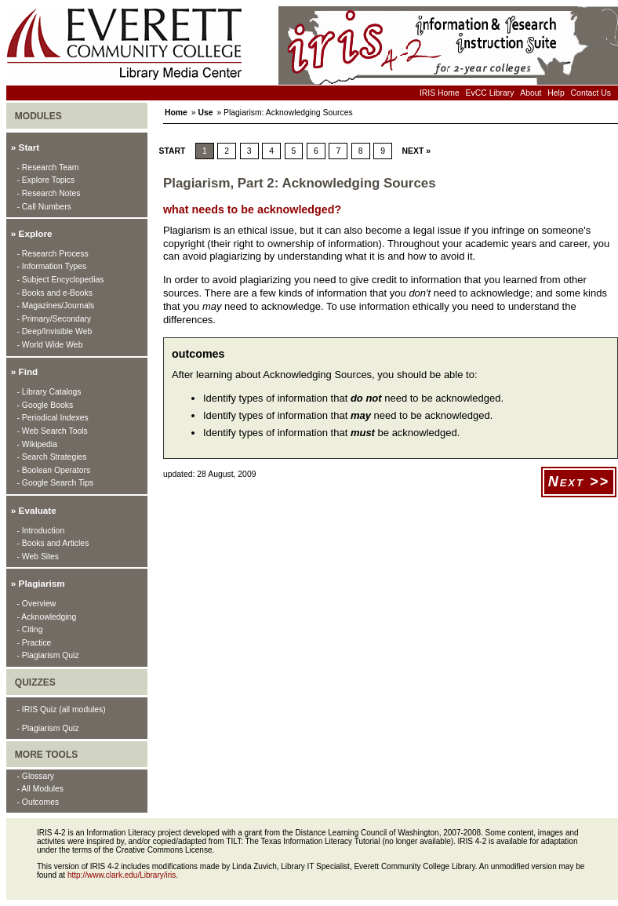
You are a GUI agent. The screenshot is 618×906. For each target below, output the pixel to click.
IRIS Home (440, 93)
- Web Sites (38, 556)
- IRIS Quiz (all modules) (61, 709)
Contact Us (591, 93)
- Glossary (35, 776)
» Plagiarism (38, 583)
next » (416, 151)
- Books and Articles (53, 543)
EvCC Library (490, 93)
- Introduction (41, 530)
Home (176, 112)
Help (555, 93)
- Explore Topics (46, 180)
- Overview (36, 603)
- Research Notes (49, 193)
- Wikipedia (37, 444)
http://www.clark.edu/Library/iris (121, 875)
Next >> (578, 481)
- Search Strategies (52, 457)
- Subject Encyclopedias (60, 279)
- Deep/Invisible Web (55, 331)
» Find (24, 371)
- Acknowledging (47, 617)
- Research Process (53, 253)
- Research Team (48, 167)
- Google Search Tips (55, 482)
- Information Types (52, 266)
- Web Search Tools (52, 431)
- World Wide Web (50, 344)
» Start (25, 147)
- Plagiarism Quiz (48, 655)
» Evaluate (33, 510)
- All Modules (40, 788)
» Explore (32, 233)
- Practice (34, 643)
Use (205, 112)
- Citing (30, 629)
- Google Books (45, 405)
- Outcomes (38, 802)
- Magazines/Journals (56, 305)
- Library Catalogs (49, 392)
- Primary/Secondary (54, 319)
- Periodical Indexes (53, 417)
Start (170, 151)
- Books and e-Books (55, 293)
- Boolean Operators (54, 470)
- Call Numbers (44, 206)
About (530, 93)
